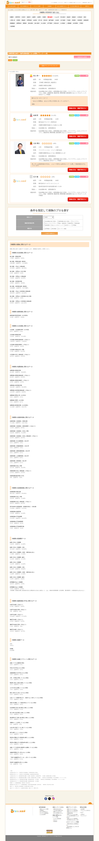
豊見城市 (15, 60)
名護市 (34, 17)
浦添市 (29, 17)
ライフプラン (75, 221)
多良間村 (75, 23)
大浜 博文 (36, 143)
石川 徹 (35, 177)
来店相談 (53, 228)
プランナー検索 (37, 6)
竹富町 (81, 23)
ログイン (55, 819)
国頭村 (74, 17)
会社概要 (82, 809)
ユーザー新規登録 (54, 2)
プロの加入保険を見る (74, 6)
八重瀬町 (69, 23)
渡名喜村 (30, 23)
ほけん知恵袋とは (24, 6)
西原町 (74, 20)
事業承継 (77, 223)
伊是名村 (56, 23)
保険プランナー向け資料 (72, 814)
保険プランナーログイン (77, 2)
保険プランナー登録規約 (72, 818)
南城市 (69, 17)
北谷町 (57, 20)
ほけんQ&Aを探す (12, 6)
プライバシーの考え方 (85, 810)
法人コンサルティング (56, 225)
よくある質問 (43, 814)
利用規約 (55, 821)
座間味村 (18, 23)
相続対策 (70, 223)
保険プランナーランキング (49, 65)
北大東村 (43, 23)
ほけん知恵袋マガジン (62, 6)
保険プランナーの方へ (72, 809)
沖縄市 (44, 17)
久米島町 (62, 23)
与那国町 (12, 26)
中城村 (69, 20)
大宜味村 (79, 17)
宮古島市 (62, 17)
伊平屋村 (49, 23)
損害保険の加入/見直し (63, 221)
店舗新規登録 (84, 2)
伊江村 (40, 20)
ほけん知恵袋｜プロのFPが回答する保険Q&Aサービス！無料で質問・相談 (23, 9)
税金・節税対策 (61, 223)
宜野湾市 (17, 17)
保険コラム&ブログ (57, 811)
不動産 (74, 225)
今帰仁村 (12, 20)
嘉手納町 (51, 20)
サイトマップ (83, 815)
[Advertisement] (28, 42)
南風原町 (86, 20)
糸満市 (39, 17)
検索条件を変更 (82, 57)
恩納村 (23, 20)
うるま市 (56, 17)
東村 (85, 17)
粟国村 (25, 23)
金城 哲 (35, 115)
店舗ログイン (90, 2)
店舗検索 (49, 6)
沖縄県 (10, 60)
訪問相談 (47, 228)
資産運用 (47, 225)
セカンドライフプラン (50, 223)
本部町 (18, 20)
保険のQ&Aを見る (57, 809)
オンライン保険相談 (44, 813)
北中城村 (62, 20)
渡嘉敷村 (12, 23)
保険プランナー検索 (43, 9)
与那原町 (79, 20)
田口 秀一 (36, 76)
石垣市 (23, 17)
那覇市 (12, 17)
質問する (87, 6)
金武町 (35, 20)
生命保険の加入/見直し (50, 221)
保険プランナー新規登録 (68, 2)
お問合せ (82, 814)
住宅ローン (67, 225)
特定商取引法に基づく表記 (73, 819)
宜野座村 (29, 20)
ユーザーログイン (61, 2)
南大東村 (37, 23)
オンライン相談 (61, 228)
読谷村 (45, 20)
